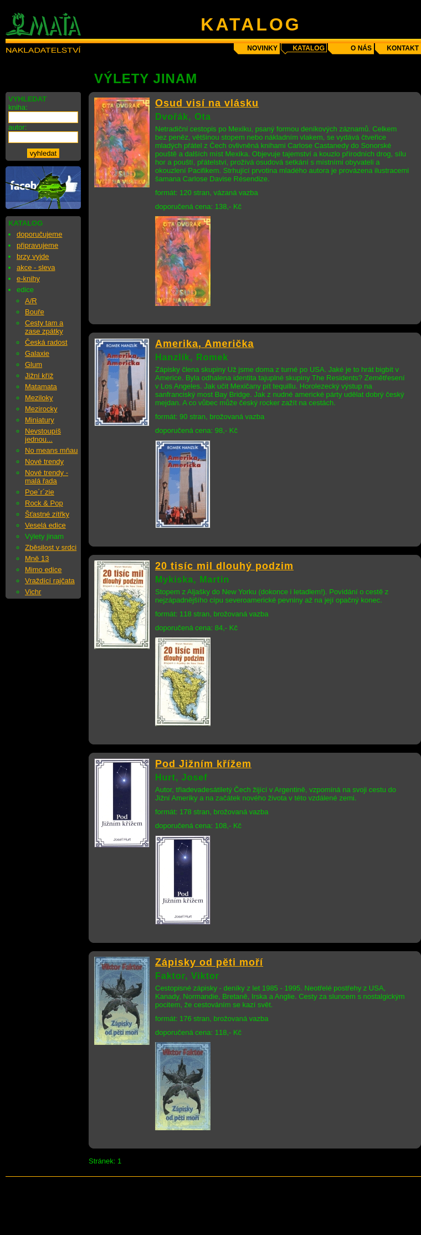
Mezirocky (41, 409)
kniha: (18, 107)
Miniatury (39, 420)
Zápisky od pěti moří (209, 962)
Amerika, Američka (204, 343)
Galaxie (37, 353)
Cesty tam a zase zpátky (44, 327)
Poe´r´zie (39, 492)
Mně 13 (37, 558)
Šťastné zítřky (47, 514)
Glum (33, 364)
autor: (17, 127)
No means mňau (51, 450)
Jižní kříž (39, 375)
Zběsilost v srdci (50, 547)
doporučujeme (39, 234)
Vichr (33, 592)
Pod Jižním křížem (203, 763)
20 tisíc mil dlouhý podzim (224, 565)
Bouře (34, 312)
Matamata (41, 386)
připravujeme (37, 245)
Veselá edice (45, 525)
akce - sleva (36, 267)
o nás (361, 48)
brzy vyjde (33, 256)
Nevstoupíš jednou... (43, 435)
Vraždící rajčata (50, 580)
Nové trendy (44, 461)
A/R (31, 301)
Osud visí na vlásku (207, 103)
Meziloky (39, 398)
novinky (262, 48)
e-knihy (28, 278)
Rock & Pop (44, 503)
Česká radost (46, 342)
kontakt (403, 48)
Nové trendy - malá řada (46, 476)
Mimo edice (43, 569)
